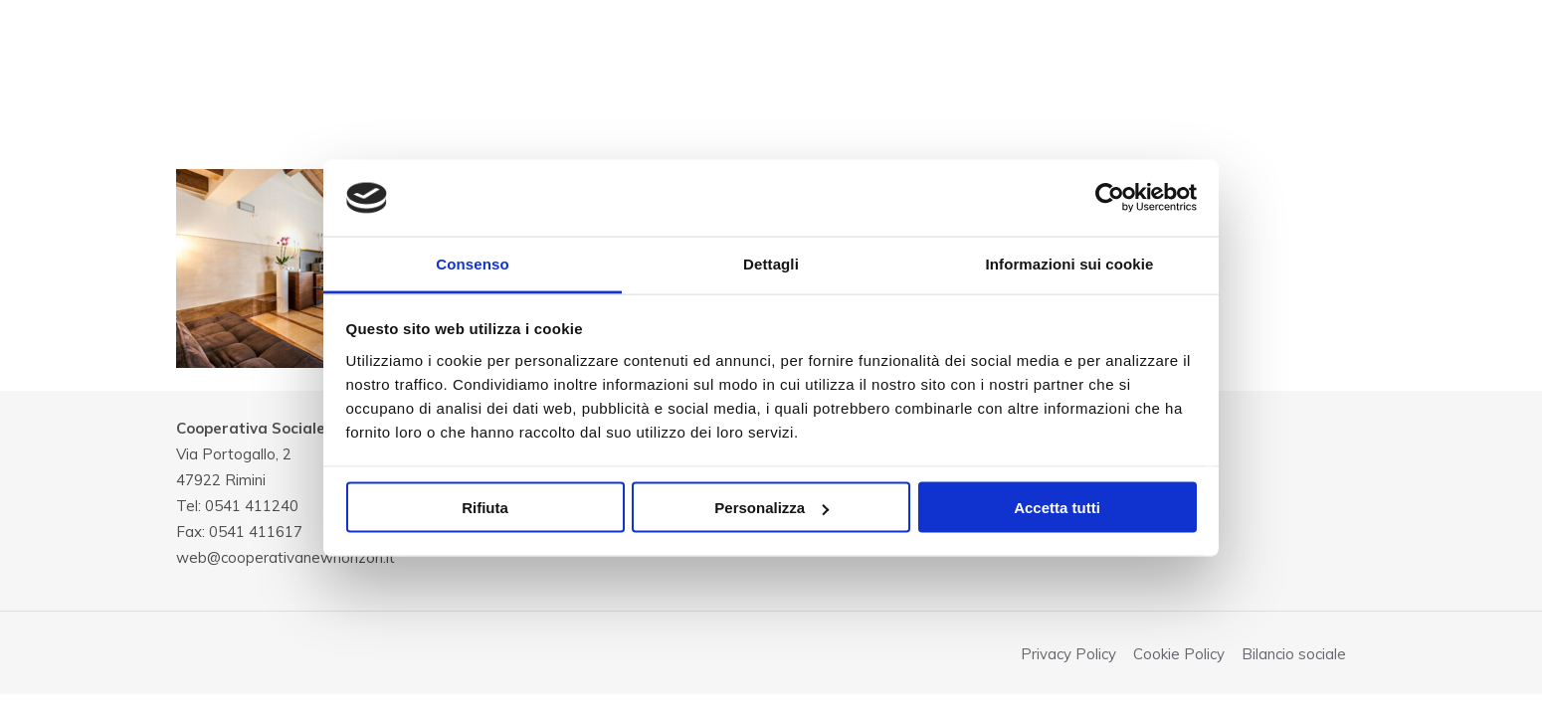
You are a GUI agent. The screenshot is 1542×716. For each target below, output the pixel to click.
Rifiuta (485, 507)
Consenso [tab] (472, 263)
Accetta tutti (1057, 507)
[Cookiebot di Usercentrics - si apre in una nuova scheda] (1110, 198)
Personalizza (771, 507)
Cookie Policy (1179, 653)
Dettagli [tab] (771, 263)
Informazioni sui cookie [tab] (1070, 263)
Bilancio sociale (1294, 653)
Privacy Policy (1068, 653)
